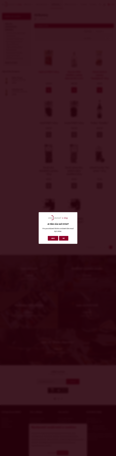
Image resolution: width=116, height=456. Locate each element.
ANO (53, 238)
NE (64, 238)
